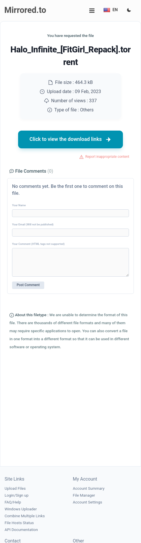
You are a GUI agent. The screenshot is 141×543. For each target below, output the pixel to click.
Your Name (19, 205)
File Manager (84, 495)
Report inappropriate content (107, 157)
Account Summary (89, 488)
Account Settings (87, 502)
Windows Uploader (21, 509)
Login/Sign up (16, 495)
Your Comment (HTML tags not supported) (38, 243)
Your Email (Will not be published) (32, 224)
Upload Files (15, 488)
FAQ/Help (13, 502)
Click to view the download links (71, 139)
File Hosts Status (19, 523)
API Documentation (21, 530)
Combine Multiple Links (25, 516)
